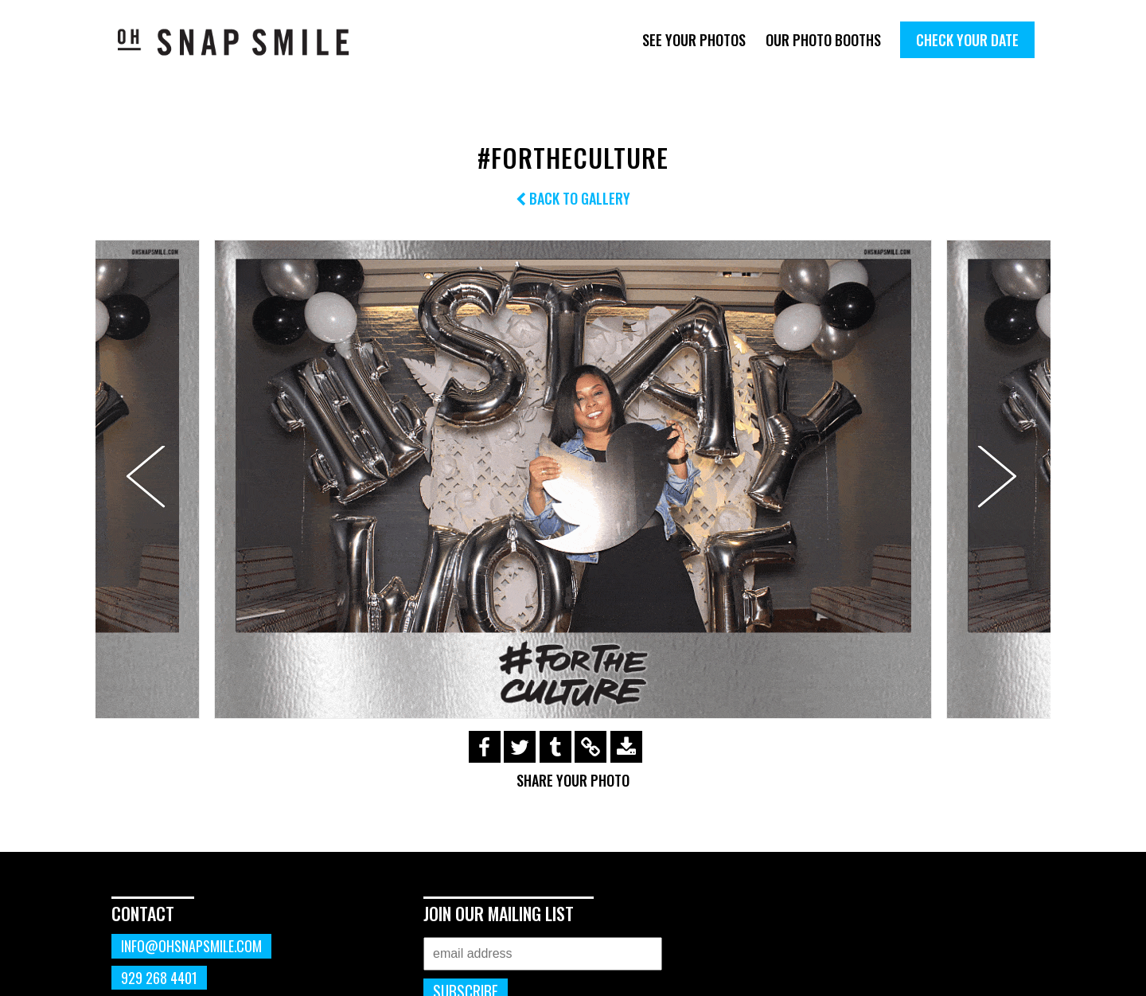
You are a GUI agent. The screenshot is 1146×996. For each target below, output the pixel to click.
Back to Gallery (573, 198)
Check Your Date (967, 39)
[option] (573, 479)
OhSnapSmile (244, 42)
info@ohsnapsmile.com (191, 945)
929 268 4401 (159, 977)
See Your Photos (694, 39)
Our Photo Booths (823, 39)
